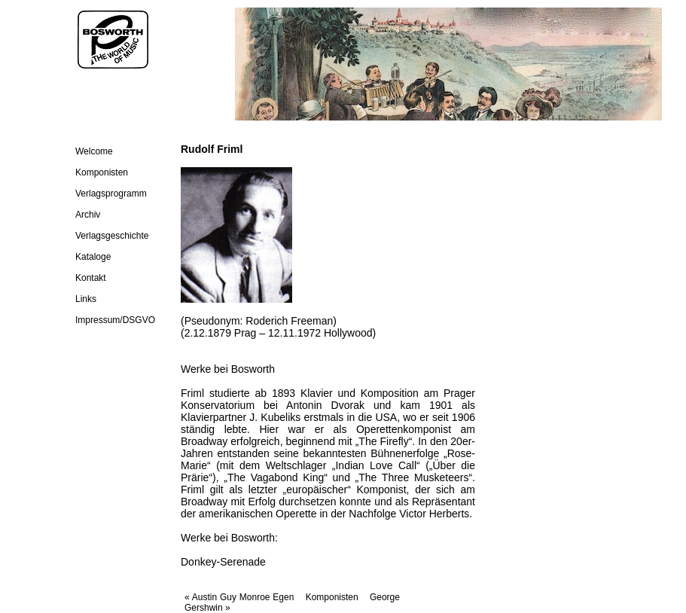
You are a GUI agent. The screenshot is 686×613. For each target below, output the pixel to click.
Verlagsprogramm (111, 193)
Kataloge (93, 257)
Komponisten (101, 172)
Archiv (87, 214)
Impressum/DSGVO (115, 320)
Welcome (94, 151)
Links (85, 299)
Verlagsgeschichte (111, 235)
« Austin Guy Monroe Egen (240, 597)
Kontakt (90, 278)
